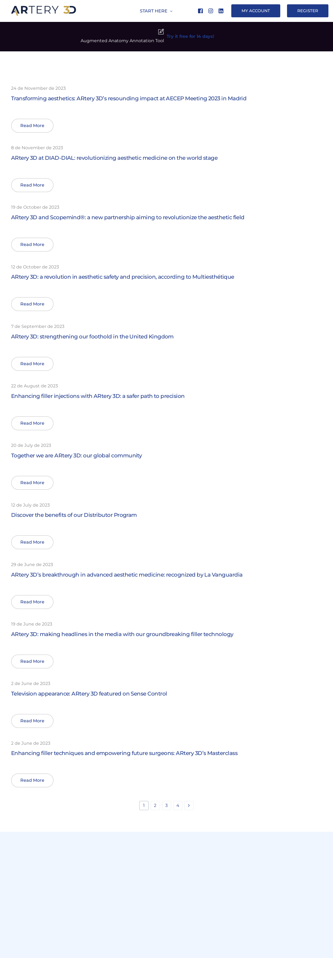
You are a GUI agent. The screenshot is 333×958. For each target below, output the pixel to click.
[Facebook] (200, 10)
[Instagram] (211, 10)
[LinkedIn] (221, 10)
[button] (32, 126)
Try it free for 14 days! (190, 36)
